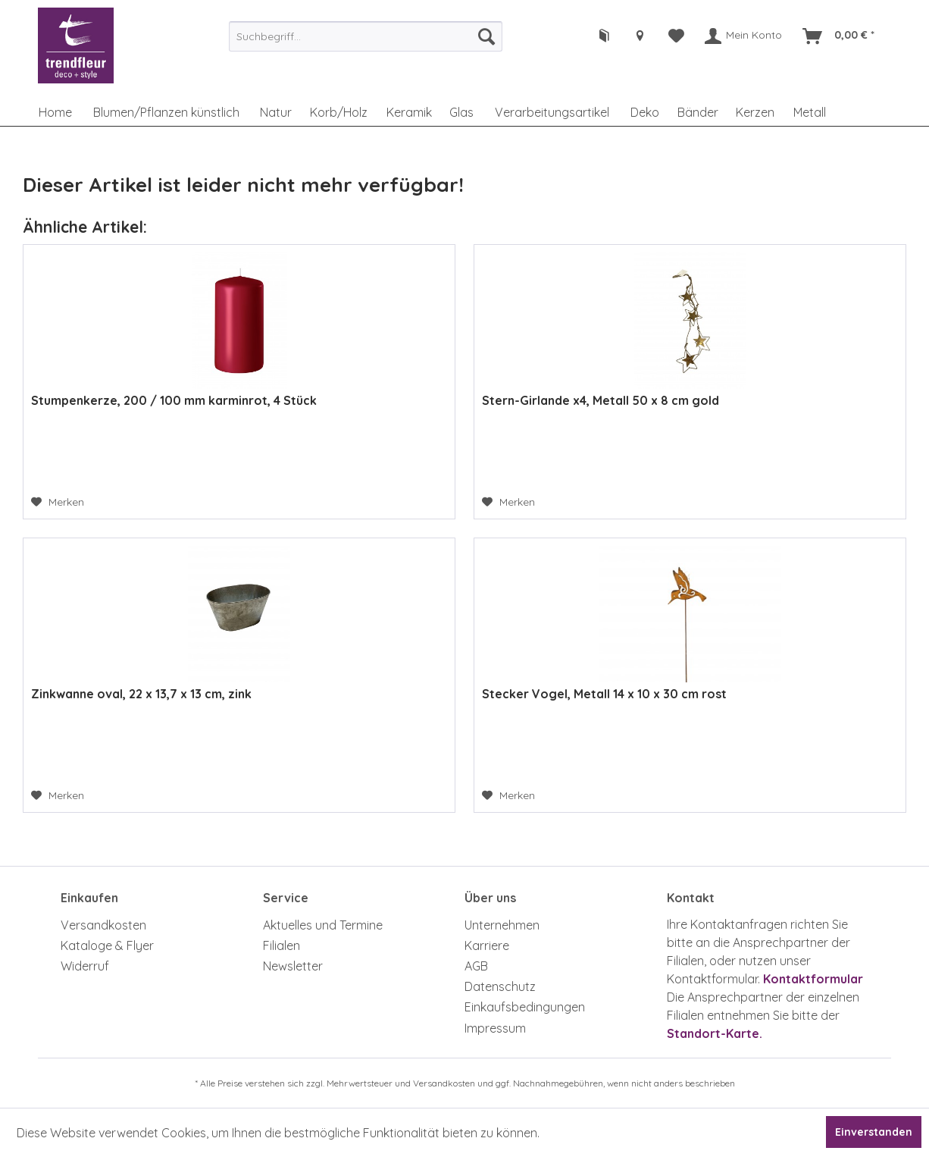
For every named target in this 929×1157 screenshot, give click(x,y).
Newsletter (293, 966)
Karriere (487, 945)
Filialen (281, 945)
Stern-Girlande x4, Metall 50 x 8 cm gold (600, 400)
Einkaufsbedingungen (525, 1006)
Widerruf (85, 966)
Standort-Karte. (714, 1033)
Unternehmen (502, 925)
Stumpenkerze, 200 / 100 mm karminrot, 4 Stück (174, 400)
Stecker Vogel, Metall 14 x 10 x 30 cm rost (604, 693)
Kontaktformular (813, 978)
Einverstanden (873, 1132)
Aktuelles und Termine (323, 925)
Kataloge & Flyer (107, 945)
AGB (476, 966)
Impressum (495, 1028)
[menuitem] (365, 36)
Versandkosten (103, 925)
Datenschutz (500, 986)
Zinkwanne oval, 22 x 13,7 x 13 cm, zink (141, 693)
